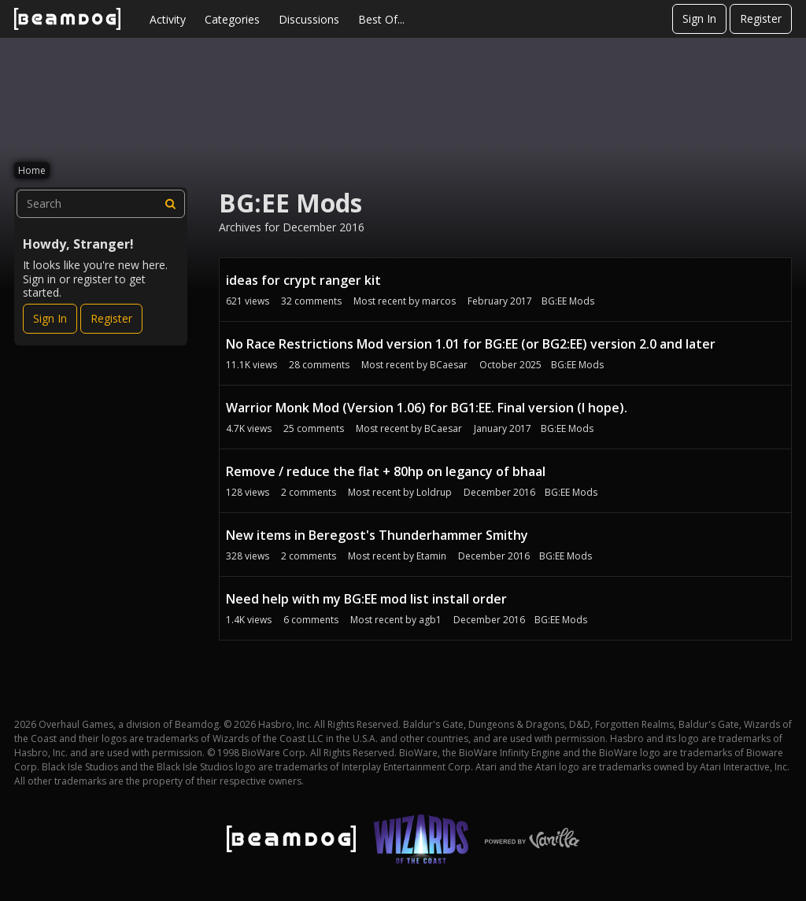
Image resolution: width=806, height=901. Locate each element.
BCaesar (449, 364)
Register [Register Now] (111, 318)
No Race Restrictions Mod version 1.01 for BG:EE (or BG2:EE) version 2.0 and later (470, 344)
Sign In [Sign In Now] (50, 318)
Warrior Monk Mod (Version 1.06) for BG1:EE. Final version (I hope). (426, 407)
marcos (439, 301)
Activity (168, 19)
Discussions (309, 19)
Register (761, 18)
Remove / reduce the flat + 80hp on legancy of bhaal (385, 471)
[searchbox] (101, 204)
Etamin (431, 556)
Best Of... (381, 19)
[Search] (171, 204)
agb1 (430, 619)
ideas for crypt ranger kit (303, 280)
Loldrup (434, 492)
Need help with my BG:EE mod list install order (366, 598)
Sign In (699, 18)
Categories (232, 19)
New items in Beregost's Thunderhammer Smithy (377, 535)
